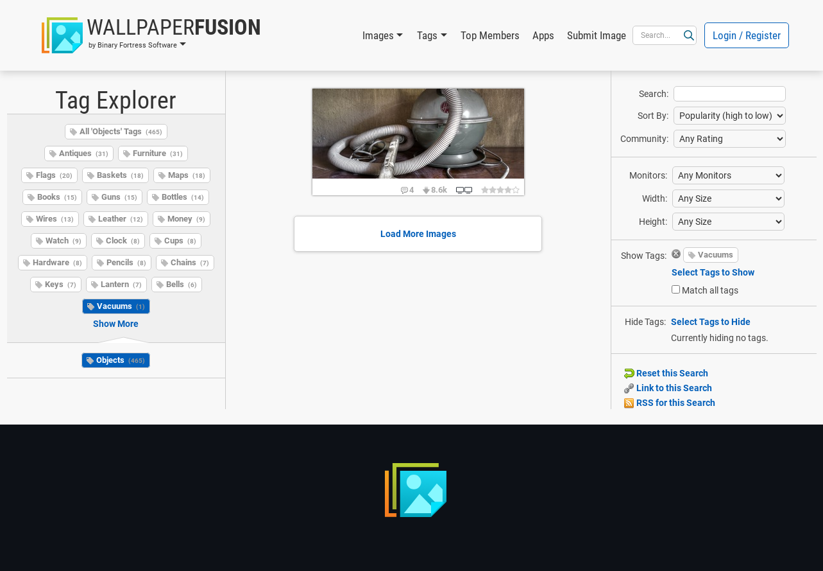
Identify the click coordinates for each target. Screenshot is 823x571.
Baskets (120, 175)
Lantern (121, 284)
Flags (54, 175)
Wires (55, 219)
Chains (190, 262)
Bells (181, 284)
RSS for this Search (669, 403)
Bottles (183, 197)
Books (57, 197)
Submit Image (596, 35)
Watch (63, 240)
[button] (151, 35)
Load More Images (418, 234)
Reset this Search (666, 373)
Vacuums (121, 306)
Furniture (158, 153)
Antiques (83, 153)
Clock (123, 240)
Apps (543, 35)
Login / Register (747, 35)
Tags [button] (427, 35)
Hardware (57, 262)
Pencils (126, 262)
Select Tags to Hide (711, 322)
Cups (180, 240)
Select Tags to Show (713, 272)
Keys (60, 284)
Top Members (490, 35)
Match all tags (710, 290)
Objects (120, 360)
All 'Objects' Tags (121, 131)
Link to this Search (668, 388)
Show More (116, 324)
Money (186, 219)
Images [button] (378, 35)
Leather (120, 219)
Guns (119, 197)
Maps (186, 175)
